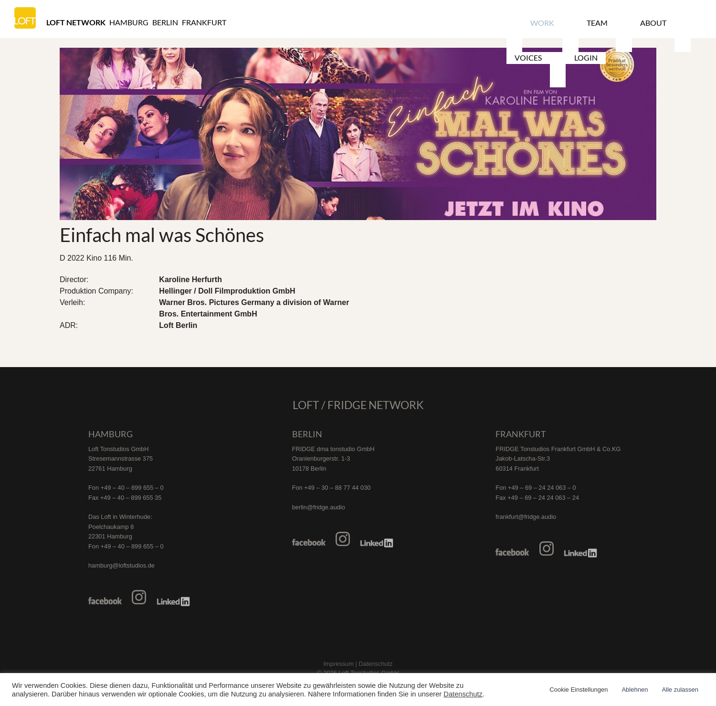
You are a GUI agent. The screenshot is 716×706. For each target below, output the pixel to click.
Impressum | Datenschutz (358, 663)
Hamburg (128, 22)
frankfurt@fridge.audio (525, 516)
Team (569, 22)
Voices (650, 22)
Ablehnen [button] (634, 689)
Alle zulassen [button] (680, 689)
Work (532, 22)
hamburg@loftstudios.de (121, 565)
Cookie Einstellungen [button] (578, 689)
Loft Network (75, 22)
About (608, 22)
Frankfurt (204, 22)
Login (691, 22)
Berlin (165, 22)
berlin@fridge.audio (318, 507)
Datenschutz (462, 694)
